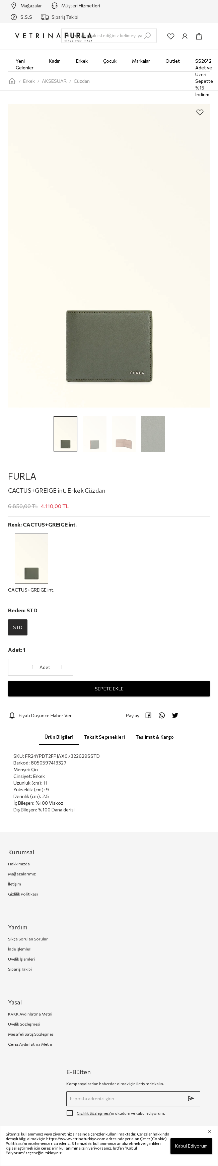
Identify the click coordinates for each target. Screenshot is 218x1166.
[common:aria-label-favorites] (170, 36)
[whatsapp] (161, 715)
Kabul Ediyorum (191, 1146)
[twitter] (175, 715)
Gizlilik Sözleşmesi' (94, 1113)
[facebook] (148, 715)
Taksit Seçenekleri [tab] (104, 737)
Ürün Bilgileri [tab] (59, 737)
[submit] (191, 1098)
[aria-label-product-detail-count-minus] (19, 667)
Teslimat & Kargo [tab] (154, 737)
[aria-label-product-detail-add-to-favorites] (200, 112)
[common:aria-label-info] (185, 36)
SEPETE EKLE (109, 689)
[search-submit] (147, 36)
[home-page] (12, 81)
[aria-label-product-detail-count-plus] (62, 667)
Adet (45, 667)
